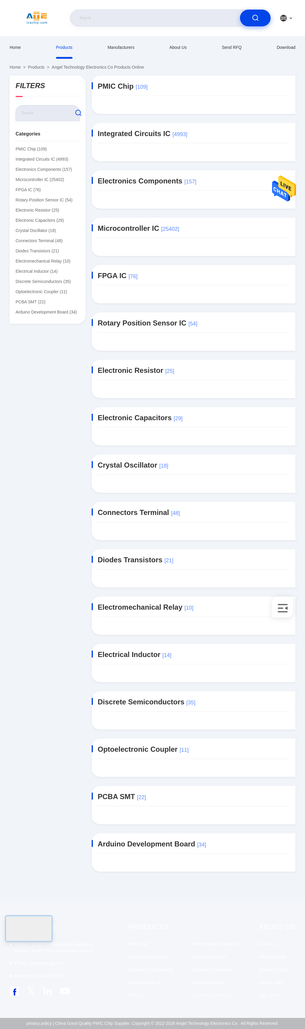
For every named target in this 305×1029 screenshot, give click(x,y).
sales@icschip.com (39, 963)
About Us (178, 47)
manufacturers (121, 47)
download (286, 47)
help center (269, 995)
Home (15, 47)
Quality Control (273, 969)
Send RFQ (231, 47)
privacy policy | (40, 1023)
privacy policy (271, 982)
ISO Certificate (272, 956)
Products (64, 47)
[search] (255, 18)
